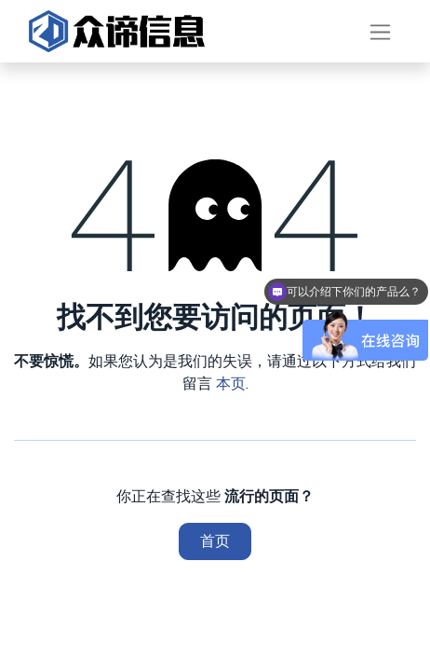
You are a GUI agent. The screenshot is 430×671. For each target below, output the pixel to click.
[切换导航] (380, 31)
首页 (215, 541)
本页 (231, 383)
